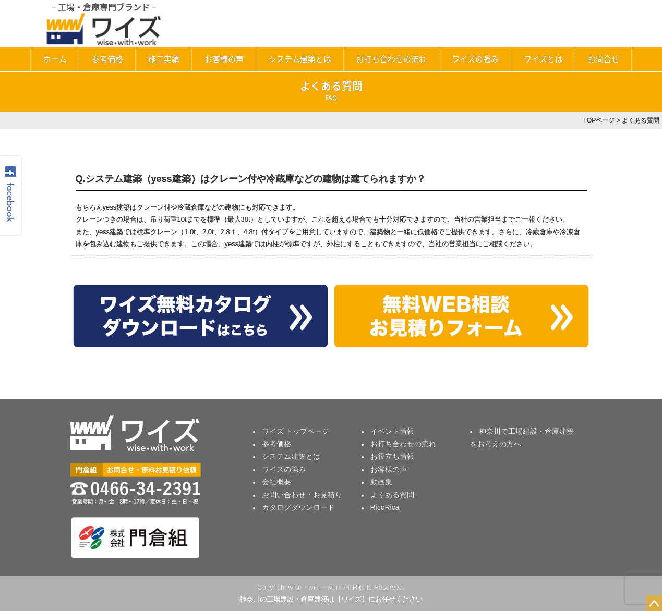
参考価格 (107, 59)
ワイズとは (543, 59)
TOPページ (599, 120)
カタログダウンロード (298, 507)
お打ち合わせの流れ (391, 59)
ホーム (55, 59)
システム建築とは (300, 59)
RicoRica (385, 507)
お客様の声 (224, 59)
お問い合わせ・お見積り (302, 495)
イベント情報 (392, 431)
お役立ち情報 (392, 456)
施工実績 (163, 59)
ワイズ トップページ (296, 431)
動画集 (381, 482)
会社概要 (276, 482)
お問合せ (603, 59)
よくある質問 (392, 495)
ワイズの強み (475, 59)
